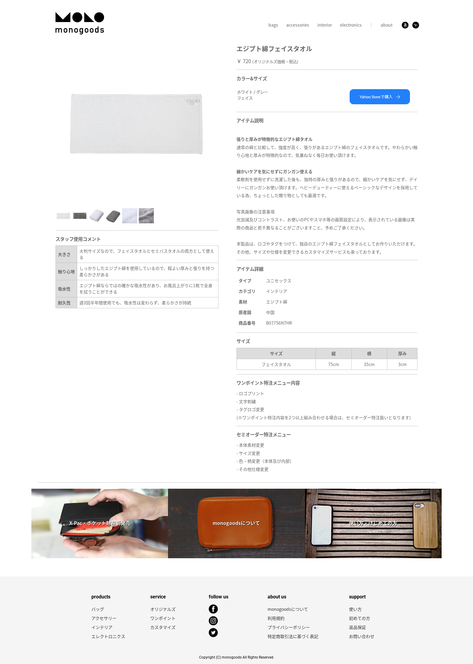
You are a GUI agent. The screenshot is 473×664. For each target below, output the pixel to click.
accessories (297, 25)
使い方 (355, 609)
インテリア (102, 627)
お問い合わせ (361, 636)
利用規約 (276, 618)
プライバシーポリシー (289, 627)
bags (273, 25)
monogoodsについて (288, 609)
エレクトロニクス (108, 636)
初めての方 (359, 618)
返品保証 (357, 627)
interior (324, 25)
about (386, 25)
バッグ (97, 609)
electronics (351, 25)
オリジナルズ (163, 609)
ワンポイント (163, 618)
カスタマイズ (163, 627)
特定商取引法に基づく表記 (293, 636)
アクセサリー (103, 618)
